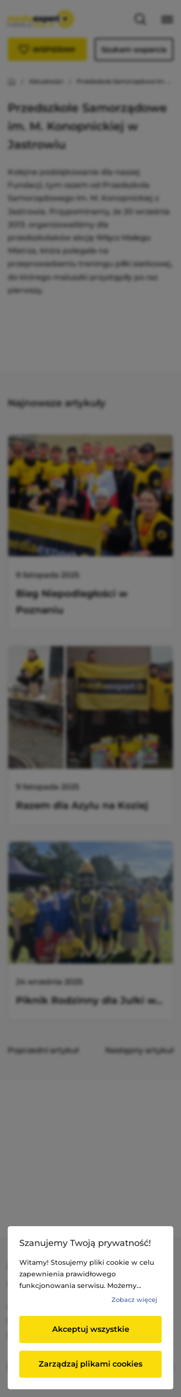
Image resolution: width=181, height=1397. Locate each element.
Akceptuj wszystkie (90, 1329)
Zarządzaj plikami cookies (90, 1364)
